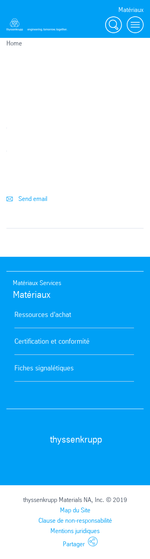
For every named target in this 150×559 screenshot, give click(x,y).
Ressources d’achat (42, 315)
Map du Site (75, 510)
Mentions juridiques (75, 531)
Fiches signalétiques (44, 368)
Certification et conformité (52, 341)
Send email (26, 199)
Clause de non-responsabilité (75, 520)
